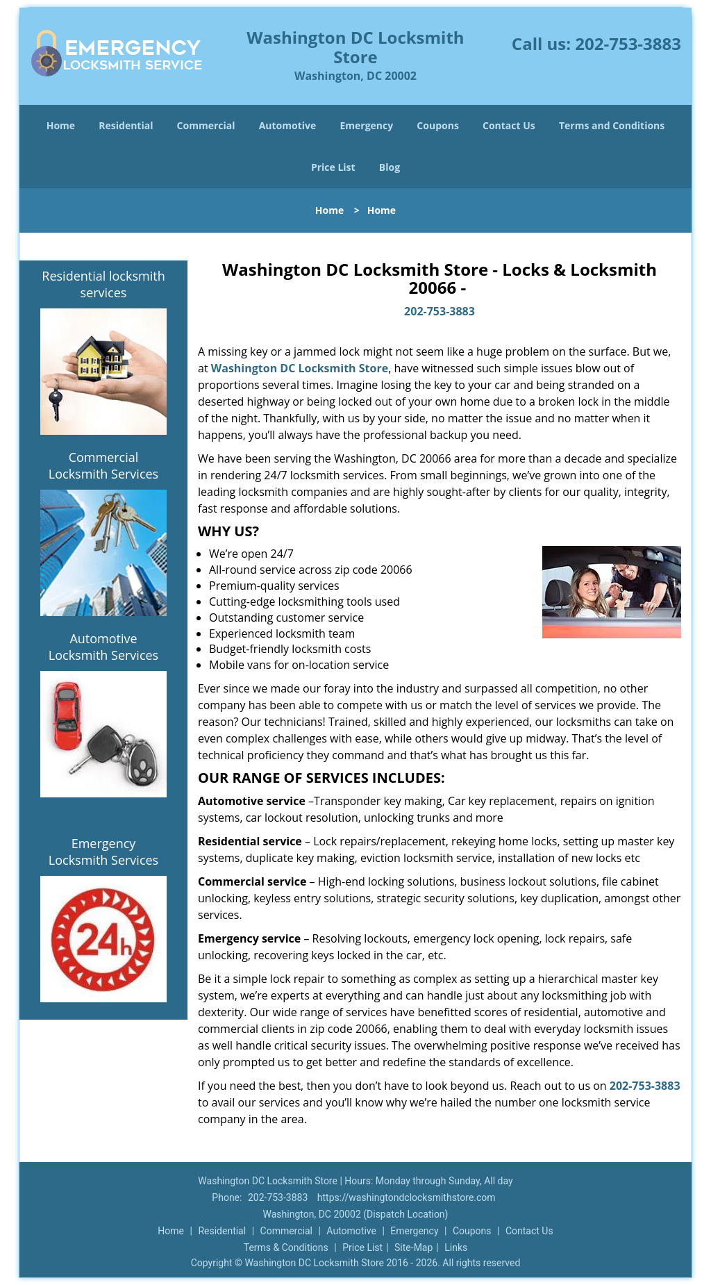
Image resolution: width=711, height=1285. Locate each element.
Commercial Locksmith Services (103, 465)
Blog (389, 167)
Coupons (437, 125)
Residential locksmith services (103, 284)
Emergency (366, 125)
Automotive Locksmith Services (103, 646)
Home (61, 125)
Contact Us (509, 125)
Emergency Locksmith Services (103, 851)
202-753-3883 (628, 43)
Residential (126, 125)
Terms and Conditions (611, 125)
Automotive (288, 125)
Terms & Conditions (286, 1247)
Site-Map (413, 1247)
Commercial (206, 125)
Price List (333, 167)
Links (455, 1247)
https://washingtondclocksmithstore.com (406, 1197)
